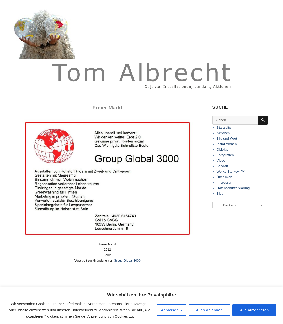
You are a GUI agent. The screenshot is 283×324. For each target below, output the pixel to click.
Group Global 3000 (127, 260)
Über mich (224, 177)
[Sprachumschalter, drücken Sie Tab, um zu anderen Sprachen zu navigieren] (238, 205)
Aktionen (223, 133)
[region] (141, 305)
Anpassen (170, 310)
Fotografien (225, 155)
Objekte (222, 149)
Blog (220, 193)
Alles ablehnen (209, 310)
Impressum (225, 182)
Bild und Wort (227, 138)
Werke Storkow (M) (231, 171)
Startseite (224, 127)
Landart (222, 166)
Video (221, 160)
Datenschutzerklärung (233, 188)
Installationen (227, 144)
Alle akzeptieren (254, 310)
